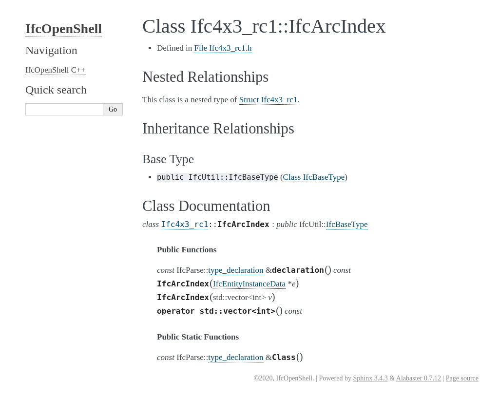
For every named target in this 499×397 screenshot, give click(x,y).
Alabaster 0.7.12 (418, 378)
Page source (462, 378)
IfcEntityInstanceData (249, 283)
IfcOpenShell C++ (55, 70)
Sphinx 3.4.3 (370, 378)
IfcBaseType (347, 224)
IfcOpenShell (63, 28)
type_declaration (235, 270)
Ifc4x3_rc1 (184, 224)
